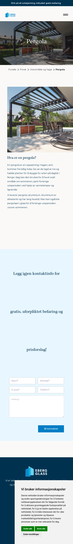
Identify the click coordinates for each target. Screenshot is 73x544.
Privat (23, 69)
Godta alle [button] (27, 529)
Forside (12, 69)
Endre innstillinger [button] (31, 534)
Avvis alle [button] (41, 529)
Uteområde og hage (41, 69)
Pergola (60, 69)
